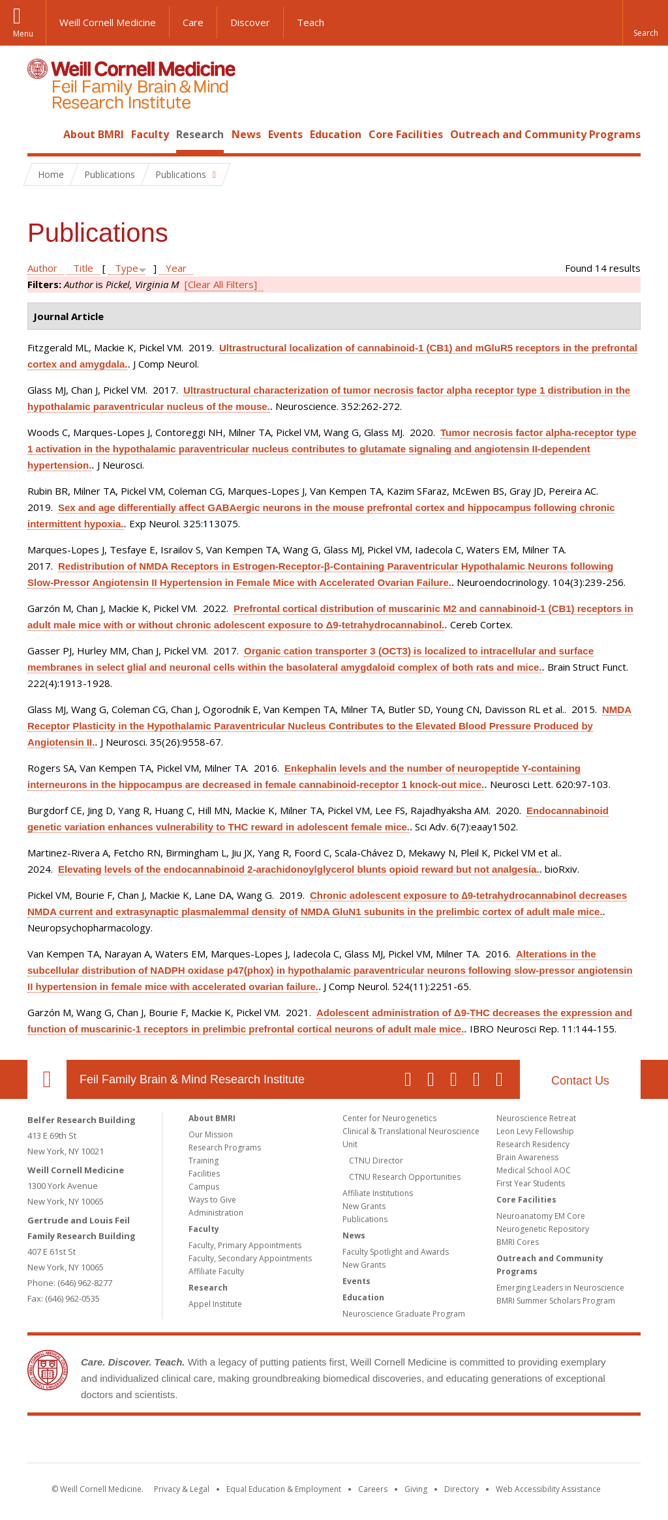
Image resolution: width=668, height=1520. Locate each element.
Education (335, 134)
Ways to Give (212, 1199)
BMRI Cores (517, 1242)
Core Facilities (406, 134)
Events (285, 134)
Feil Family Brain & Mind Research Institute (192, 1079)
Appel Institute (215, 1303)
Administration (216, 1212)
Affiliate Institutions (377, 1193)
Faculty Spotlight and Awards (395, 1251)
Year (176, 267)
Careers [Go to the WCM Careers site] (372, 1489)
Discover (250, 22)
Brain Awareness (527, 1157)
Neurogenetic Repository (542, 1229)
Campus (204, 1186)
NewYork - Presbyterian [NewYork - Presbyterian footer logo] (443, 1442)
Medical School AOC (533, 1170)
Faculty (150, 134)
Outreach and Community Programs (545, 134)
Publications (364, 1219)
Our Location (47, 1079)
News (246, 134)
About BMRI (93, 134)
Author (42, 267)
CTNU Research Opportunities (405, 1176)
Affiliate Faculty (216, 1271)
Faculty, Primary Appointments (245, 1245)
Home (42, 134)
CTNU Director (376, 1160)
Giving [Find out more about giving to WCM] (415, 1489)
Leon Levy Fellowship (535, 1131)
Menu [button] (23, 33)
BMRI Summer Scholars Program (555, 1300)
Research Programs (225, 1147)
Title (83, 267)
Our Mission (211, 1134)
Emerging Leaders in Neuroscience (560, 1287)
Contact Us (580, 1080)
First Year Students (530, 1183)
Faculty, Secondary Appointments (250, 1258)
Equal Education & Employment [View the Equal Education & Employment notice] (283, 1489)
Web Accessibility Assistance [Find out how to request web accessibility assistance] (548, 1489)
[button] (645, 23)
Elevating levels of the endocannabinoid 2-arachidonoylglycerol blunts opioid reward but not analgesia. (298, 869)
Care (193, 22)
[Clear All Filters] (221, 284)
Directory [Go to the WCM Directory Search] (461, 1489)
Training (204, 1160)
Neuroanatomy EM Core (540, 1215)
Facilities (204, 1173)
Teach (310, 22)
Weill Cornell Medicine (107, 22)
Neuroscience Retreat (536, 1118)
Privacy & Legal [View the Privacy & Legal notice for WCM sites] (181, 1489)
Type (126, 267)
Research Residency (532, 1144)
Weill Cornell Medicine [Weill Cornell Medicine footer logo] (238, 1442)
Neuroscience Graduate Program (403, 1313)
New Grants (364, 1206)
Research (200, 134)
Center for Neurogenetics (389, 1118)
